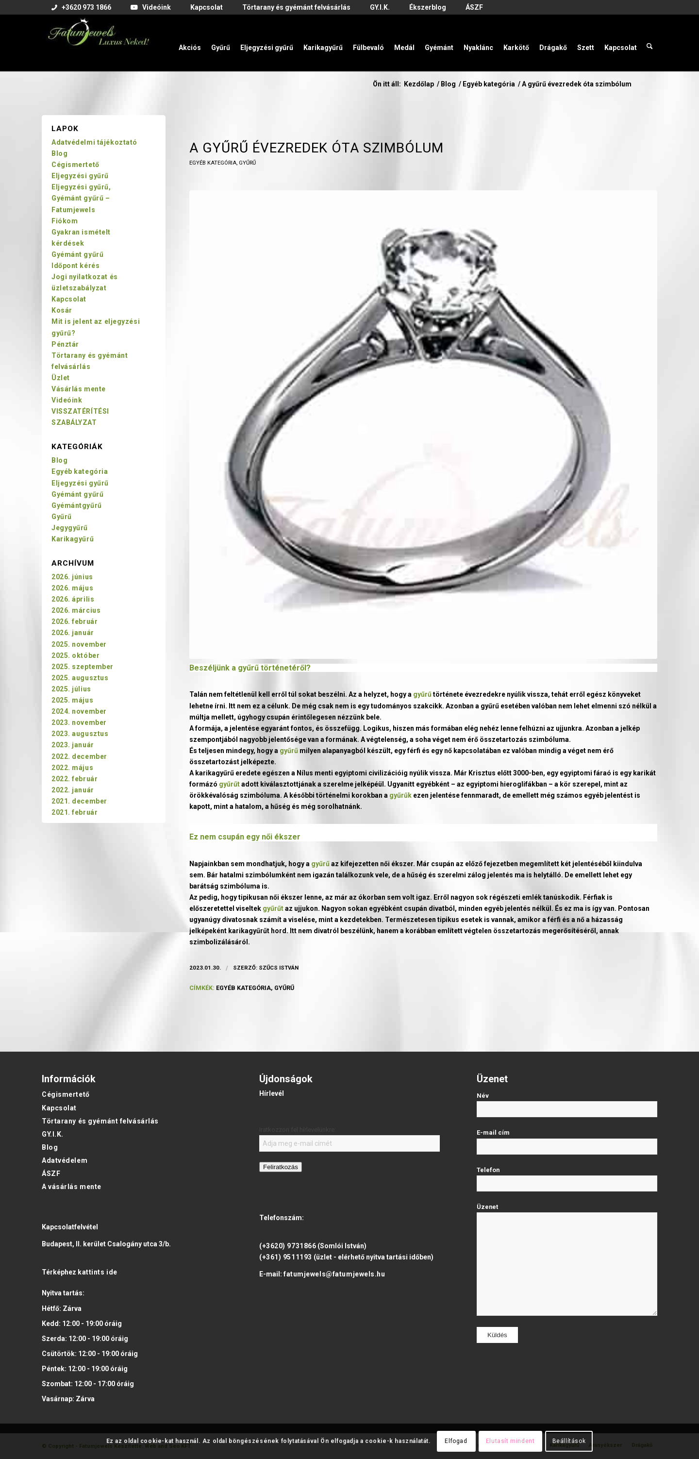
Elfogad (456, 1441)
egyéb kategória (243, 987)
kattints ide (97, 1272)
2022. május (72, 767)
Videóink (66, 400)
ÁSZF (51, 1173)
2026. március (75, 610)
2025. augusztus (79, 678)
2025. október (75, 655)
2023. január (72, 745)
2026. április (72, 599)
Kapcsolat (68, 299)
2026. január (72, 633)
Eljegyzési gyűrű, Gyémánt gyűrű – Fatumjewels (81, 198)
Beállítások (569, 1441)
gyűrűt (229, 784)
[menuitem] (81, 8)
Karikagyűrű (72, 539)
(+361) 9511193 (285, 1257)
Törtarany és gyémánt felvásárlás (100, 1121)
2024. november (79, 711)
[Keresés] (649, 42)
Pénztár (65, 344)
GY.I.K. (53, 1134)
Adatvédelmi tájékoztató (94, 142)
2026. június (72, 577)
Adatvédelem (64, 1160)
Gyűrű (247, 163)
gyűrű (248, 667)
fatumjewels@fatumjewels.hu (334, 1274)
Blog (59, 153)
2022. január (72, 790)
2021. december (79, 801)
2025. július (71, 689)
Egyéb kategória (212, 163)
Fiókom (64, 221)
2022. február (74, 779)
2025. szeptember (82, 667)
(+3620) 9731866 (287, 1246)
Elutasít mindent (510, 1441)
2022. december (79, 756)
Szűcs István (279, 967)
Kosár (61, 310)
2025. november (79, 644)
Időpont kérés (75, 265)
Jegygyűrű (69, 528)
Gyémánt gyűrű (77, 254)
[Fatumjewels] (98, 42)
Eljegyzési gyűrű (80, 176)
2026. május (72, 588)
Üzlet (60, 378)
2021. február (74, 812)
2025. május (72, 700)
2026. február (74, 621)
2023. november (79, 722)
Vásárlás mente (78, 389)
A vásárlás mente (71, 1187)
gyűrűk (400, 795)
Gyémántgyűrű (76, 505)
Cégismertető (75, 164)
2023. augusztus (79, 734)
